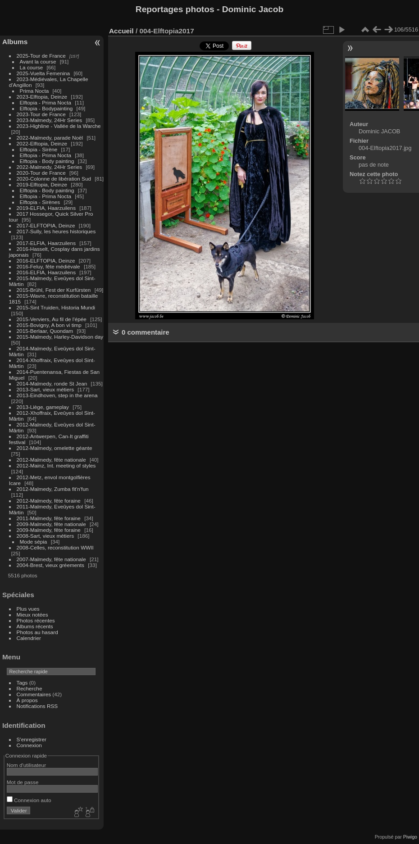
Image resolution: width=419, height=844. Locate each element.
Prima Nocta (34, 91)
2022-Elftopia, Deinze (42, 143)
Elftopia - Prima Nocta (45, 102)
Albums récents (35, 626)
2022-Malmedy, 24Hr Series (49, 167)
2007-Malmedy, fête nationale (51, 559)
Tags (22, 682)
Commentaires (34, 694)
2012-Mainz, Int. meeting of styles (56, 465)
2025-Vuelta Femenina (43, 73)
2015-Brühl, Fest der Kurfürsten (54, 290)
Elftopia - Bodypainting (46, 108)
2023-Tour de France (41, 114)
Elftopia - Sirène (39, 149)
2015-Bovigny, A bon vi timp (49, 325)
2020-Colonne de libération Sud (54, 179)
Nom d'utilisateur (26, 765)
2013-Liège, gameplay (43, 407)
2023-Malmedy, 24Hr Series (49, 120)
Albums (14, 41)
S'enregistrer (31, 739)
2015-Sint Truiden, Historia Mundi (56, 307)
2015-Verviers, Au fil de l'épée (52, 319)
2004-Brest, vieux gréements (50, 565)
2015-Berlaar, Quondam (45, 331)
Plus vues (28, 609)
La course (31, 67)
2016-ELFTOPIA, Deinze (46, 260)
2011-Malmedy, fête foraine (49, 518)
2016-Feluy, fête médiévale (48, 266)
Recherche (29, 688)
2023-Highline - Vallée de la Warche (59, 126)
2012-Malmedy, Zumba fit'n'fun (53, 489)
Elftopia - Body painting (47, 161)
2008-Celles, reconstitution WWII (55, 547)
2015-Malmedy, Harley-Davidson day (60, 337)
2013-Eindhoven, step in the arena (57, 395)
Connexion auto (29, 800)
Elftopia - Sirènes (40, 202)
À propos (27, 700)
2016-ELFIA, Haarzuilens (46, 272)
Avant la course (38, 61)
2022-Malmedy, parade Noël (50, 138)
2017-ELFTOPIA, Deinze (46, 225)
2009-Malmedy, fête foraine (49, 530)
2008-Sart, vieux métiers (45, 536)
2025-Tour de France (41, 56)
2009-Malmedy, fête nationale (51, 524)
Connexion (29, 745)
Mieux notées (32, 614)
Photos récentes (36, 620)
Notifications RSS (37, 706)
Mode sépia (33, 542)
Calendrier (29, 638)
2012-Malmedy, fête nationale (51, 460)
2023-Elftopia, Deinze (42, 97)
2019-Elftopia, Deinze (42, 184)
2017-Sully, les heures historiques (56, 231)
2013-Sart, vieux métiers (46, 389)
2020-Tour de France (41, 173)
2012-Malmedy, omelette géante (54, 448)
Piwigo (410, 836)
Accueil (121, 31)
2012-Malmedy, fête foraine (49, 501)
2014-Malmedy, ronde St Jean (52, 383)
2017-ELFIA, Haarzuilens (47, 243)
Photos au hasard (37, 632)
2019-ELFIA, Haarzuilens (46, 208)
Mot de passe (23, 782)
